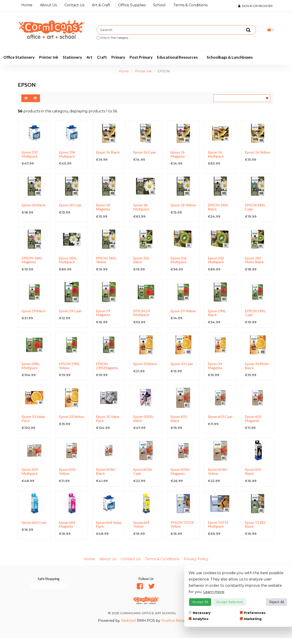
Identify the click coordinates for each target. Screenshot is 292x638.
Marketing (250, 619)
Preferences (252, 613)
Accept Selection (229, 602)
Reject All (276, 602)
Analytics (198, 619)
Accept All (200, 602)
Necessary (199, 613)
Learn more (213, 592)
